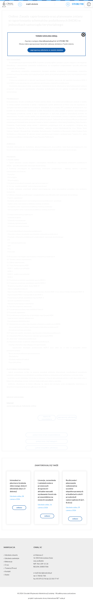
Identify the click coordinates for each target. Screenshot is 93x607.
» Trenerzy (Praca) (10, 571)
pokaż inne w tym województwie (46, 436)
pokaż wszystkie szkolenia (46, 449)
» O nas (6, 568)
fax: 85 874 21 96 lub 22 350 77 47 (46, 581)
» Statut (6, 577)
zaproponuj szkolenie (67, 417)
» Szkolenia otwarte (11, 558)
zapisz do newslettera (47, 418)
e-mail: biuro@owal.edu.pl (42, 576)
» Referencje (8, 564)
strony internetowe (49, 601)
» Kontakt (7, 574)
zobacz (19, 509)
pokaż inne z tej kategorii (46, 443)
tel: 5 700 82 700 (39, 578)
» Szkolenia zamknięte (11, 561)
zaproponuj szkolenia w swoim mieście (46, 50)
